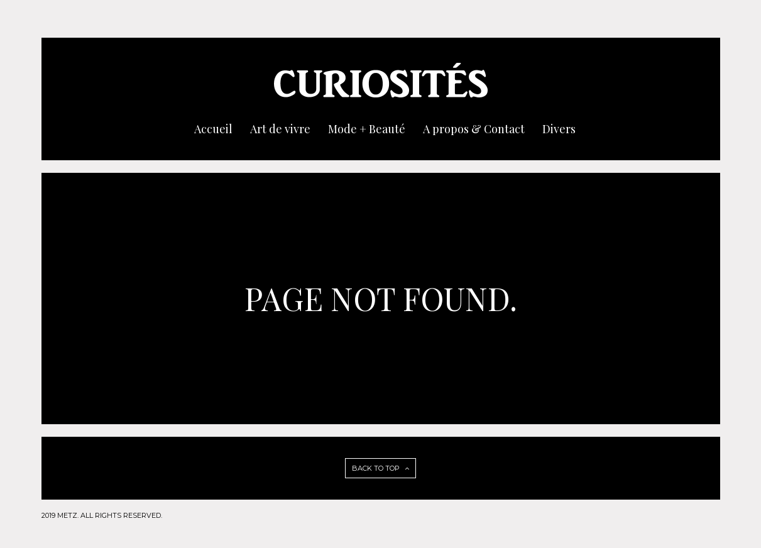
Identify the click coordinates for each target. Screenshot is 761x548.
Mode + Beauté (366, 128)
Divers (559, 128)
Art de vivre (280, 128)
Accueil (213, 128)
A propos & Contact (474, 128)
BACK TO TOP (380, 468)
